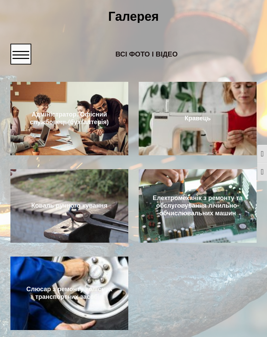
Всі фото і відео (146, 54)
